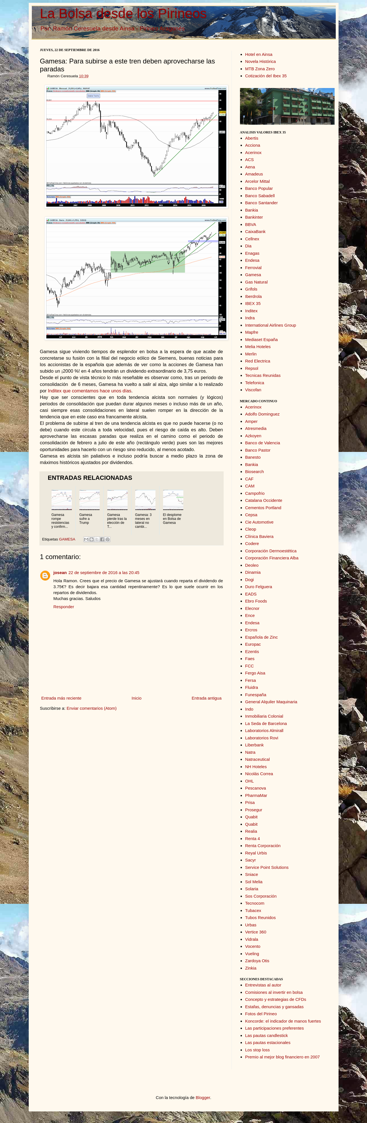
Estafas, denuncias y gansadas (274, 1006)
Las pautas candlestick (266, 1035)
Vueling (252, 953)
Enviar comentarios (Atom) (92, 708)
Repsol (251, 368)
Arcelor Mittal (257, 181)
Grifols (251, 289)
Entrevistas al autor (263, 985)
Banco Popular (259, 188)
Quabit (251, 816)
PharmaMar (256, 795)
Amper (251, 421)
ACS (249, 159)
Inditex (251, 310)
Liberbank (254, 744)
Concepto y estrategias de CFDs (275, 999)
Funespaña (255, 694)
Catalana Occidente (263, 500)
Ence (250, 615)
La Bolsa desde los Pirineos (123, 13)
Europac (253, 644)
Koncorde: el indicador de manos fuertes (283, 1021)
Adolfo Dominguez (262, 414)
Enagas (252, 253)
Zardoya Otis (257, 960)
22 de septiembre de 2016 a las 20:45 (103, 572)
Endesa (252, 260)
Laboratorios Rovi (261, 737)
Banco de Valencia (262, 442)
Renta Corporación (263, 845)
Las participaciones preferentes (274, 1028)
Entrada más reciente (61, 698)
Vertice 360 (255, 931)
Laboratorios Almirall (264, 730)
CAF (249, 478)
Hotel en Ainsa (258, 54)
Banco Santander (261, 202)
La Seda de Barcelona (266, 723)
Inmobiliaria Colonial (264, 716)
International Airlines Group (270, 325)
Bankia (251, 210)
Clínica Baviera (259, 536)
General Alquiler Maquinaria (271, 701)
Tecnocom (254, 903)
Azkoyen (253, 435)
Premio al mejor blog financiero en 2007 (282, 1056)
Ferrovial (253, 267)
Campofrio (254, 493)
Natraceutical (257, 759)
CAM (249, 486)
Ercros (251, 629)
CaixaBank (255, 231)
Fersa (250, 680)
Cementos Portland (263, 507)
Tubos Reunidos (260, 917)
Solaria (251, 888)
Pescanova (255, 788)
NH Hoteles (256, 766)
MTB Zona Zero (260, 68)
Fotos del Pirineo (261, 1013)
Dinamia (253, 572)
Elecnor (252, 608)
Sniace (251, 874)
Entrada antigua (207, 698)
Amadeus (254, 174)
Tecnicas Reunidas (263, 375)
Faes (249, 658)
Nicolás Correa (259, 773)
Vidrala (251, 939)
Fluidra (251, 687)
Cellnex (252, 238)
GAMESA (67, 539)
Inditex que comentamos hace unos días (89, 390)
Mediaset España (261, 339)
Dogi (249, 579)
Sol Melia (254, 881)
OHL (249, 781)
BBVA (250, 224)
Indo (249, 709)
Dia (248, 245)
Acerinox (253, 152)
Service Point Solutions (266, 867)
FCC (249, 665)
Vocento (252, 946)
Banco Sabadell (260, 195)
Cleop (250, 529)
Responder (64, 606)
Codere (252, 543)
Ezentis (252, 651)
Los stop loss (257, 1049)
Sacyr (250, 860)
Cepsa (251, 514)
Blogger (203, 1097)
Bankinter (254, 217)
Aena (250, 166)
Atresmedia (255, 428)
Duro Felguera (258, 586)
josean (60, 572)
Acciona (252, 145)
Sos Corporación (261, 896)
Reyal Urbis (256, 853)
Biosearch (254, 471)
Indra (250, 317)
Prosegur (253, 809)
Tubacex (253, 910)
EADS (251, 594)
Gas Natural (256, 282)
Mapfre (251, 332)
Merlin (251, 353)
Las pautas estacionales (267, 1042)
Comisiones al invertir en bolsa (274, 992)
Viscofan (253, 389)
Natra (250, 752)
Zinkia (250, 968)
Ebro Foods (256, 601)
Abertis (251, 138)
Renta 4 (252, 838)
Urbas (250, 924)
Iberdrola (253, 296)
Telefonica (254, 382)
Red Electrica (257, 361)
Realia (251, 831)
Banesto (253, 457)
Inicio (136, 698)
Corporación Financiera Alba (271, 557)
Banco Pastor (257, 450)
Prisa (250, 802)
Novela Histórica (260, 61)
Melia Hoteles (258, 346)
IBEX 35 (253, 303)
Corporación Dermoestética (271, 550)
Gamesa (253, 274)
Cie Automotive (259, 522)
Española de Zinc (261, 637)
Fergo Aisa (255, 673)
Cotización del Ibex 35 (266, 75)
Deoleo (252, 565)
